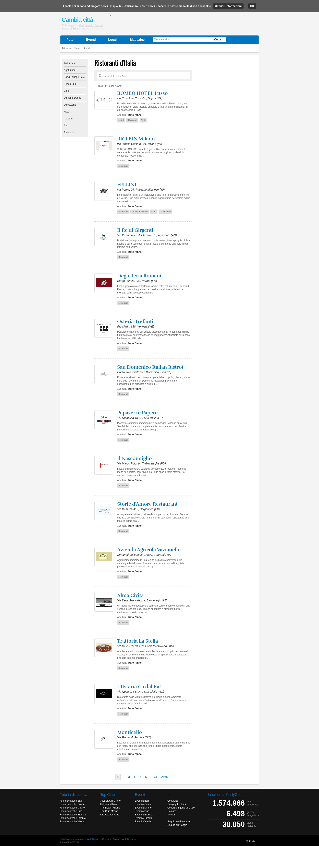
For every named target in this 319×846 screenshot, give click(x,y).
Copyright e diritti (176, 804)
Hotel (67, 111)
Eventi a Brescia (144, 814)
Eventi (91, 39)
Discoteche (70, 104)
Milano (76, 28)
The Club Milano (109, 811)
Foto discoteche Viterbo (72, 821)
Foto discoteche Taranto (73, 818)
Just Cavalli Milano (110, 800)
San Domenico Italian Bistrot (150, 367)
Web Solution (93, 839)
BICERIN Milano (136, 139)
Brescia (99, 25)
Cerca (218, 39)
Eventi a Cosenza (144, 804)
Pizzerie (68, 118)
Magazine (137, 39)
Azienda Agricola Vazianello (149, 550)
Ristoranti (69, 132)
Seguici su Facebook (178, 821)
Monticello (129, 732)
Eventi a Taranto (144, 818)
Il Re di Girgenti (135, 230)
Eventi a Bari (142, 800)
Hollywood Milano (109, 804)
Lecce (85, 28)
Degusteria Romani (139, 276)
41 (155, 777)
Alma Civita (130, 595)
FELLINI (126, 184)
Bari (81, 25)
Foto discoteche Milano (72, 807)
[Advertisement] (226, 120)
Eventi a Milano (143, 807)
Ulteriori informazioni (228, 6)
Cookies (171, 811)
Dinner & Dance (72, 97)
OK (252, 6)
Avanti (165, 777)
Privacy (171, 814)
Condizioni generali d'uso (181, 807)
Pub (66, 125)
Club (66, 90)
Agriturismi (69, 70)
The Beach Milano (110, 807)
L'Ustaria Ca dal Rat (139, 687)
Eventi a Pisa (142, 811)
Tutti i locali (70, 63)
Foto (70, 39)
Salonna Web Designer (124, 839)
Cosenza (67, 28)
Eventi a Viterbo (143, 821)
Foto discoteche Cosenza (73, 804)
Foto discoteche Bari (71, 800)
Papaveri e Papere (137, 413)
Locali (113, 39)
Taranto (89, 25)
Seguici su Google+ (178, 825)
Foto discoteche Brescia (73, 814)
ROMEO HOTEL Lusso (142, 93)
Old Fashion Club (109, 814)
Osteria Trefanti (135, 321)
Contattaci (172, 800)
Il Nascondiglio (134, 458)
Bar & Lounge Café (74, 77)
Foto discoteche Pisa (71, 811)
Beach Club (70, 84)
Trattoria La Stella (137, 641)
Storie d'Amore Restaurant (147, 504)
